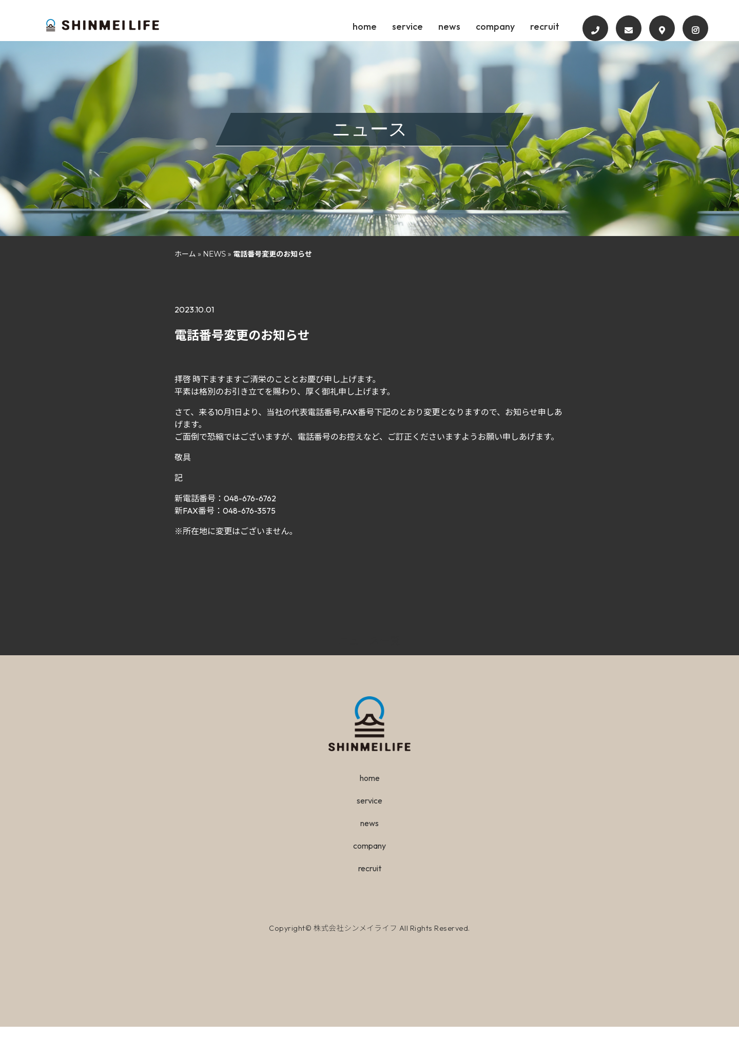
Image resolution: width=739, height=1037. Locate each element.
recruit (585, 26)
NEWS (214, 264)
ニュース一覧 (369, 650)
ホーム (185, 264)
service (439, 26)
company (532, 26)
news (483, 26)
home (393, 26)
